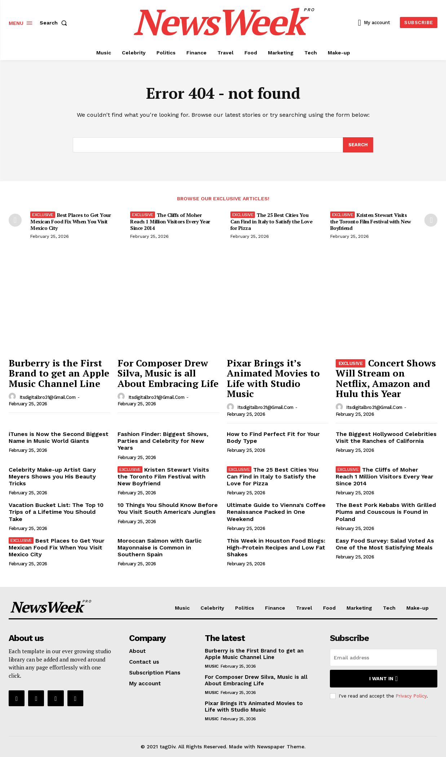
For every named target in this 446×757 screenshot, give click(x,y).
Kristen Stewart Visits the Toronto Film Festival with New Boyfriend (370, 221)
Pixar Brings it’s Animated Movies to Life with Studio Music (273, 378)
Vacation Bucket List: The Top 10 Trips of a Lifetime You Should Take (56, 512)
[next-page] (430, 220)
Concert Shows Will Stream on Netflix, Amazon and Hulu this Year (386, 378)
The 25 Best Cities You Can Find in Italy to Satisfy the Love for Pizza (271, 221)
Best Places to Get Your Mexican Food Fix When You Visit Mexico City (70, 221)
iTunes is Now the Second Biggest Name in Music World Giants (59, 437)
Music (211, 666)
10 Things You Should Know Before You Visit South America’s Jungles (168, 508)
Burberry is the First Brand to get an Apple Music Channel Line (59, 373)
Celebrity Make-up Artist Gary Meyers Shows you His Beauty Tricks (52, 476)
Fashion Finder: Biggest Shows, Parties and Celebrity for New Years (163, 441)
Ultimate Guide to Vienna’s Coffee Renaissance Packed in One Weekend (276, 512)
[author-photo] (13, 397)
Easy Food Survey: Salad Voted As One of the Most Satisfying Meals (385, 544)
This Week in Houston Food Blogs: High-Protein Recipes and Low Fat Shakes (276, 547)
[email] (383, 657)
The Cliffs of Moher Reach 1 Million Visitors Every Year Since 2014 (170, 221)
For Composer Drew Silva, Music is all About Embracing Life (168, 373)
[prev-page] (15, 220)
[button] (55, 22)
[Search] (358, 144)
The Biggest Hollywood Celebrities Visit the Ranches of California (386, 437)
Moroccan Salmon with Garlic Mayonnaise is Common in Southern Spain (160, 547)
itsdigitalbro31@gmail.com (47, 397)
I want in (383, 678)
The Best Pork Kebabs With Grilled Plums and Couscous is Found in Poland (386, 512)
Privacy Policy (411, 696)
